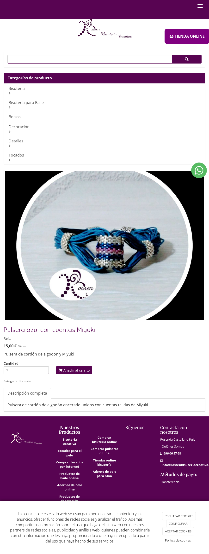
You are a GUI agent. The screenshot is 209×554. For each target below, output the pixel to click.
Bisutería (105, 90)
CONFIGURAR (178, 523)
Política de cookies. (178, 540)
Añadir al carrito (74, 370)
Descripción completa (27, 393)
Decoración (105, 129)
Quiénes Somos (173, 446)
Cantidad (11, 363)
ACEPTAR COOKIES (178, 531)
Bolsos (15, 116)
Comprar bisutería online (104, 439)
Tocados (105, 157)
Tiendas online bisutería (104, 462)
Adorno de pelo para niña (104, 473)
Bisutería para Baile (105, 104)
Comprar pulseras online (104, 451)
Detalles (105, 143)
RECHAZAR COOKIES (179, 516)
